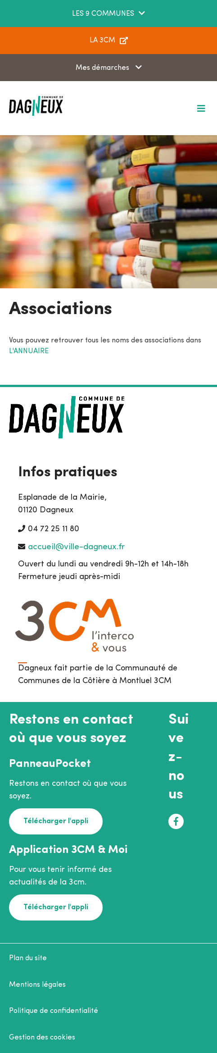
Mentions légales (37, 985)
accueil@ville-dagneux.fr (76, 547)
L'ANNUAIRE (29, 351)
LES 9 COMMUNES (103, 14)
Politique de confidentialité (53, 1011)
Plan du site (28, 958)
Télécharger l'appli (55, 821)
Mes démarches (103, 68)
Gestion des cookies (42, 1037)
